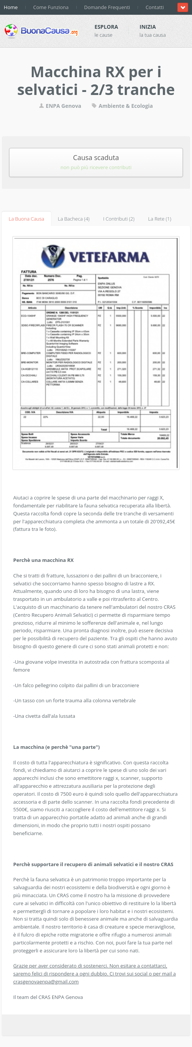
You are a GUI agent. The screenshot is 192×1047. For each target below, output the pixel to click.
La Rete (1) (159, 218)
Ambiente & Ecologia (122, 105)
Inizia (147, 26)
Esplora (106, 26)
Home (11, 7)
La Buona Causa (26, 218)
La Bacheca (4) (74, 218)
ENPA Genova (60, 105)
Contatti (155, 7)
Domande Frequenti (107, 7)
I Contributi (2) (119, 218)
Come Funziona (51, 7)
